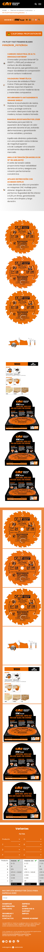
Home (4, 10)
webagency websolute (12, 947)
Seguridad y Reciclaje (7, 914)
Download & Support (28, 910)
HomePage (7, 904)
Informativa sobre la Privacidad (9, 935)
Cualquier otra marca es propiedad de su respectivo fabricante (16, 934)
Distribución (8, 906)
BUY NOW (14, 884)
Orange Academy (30, 918)
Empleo (25, 913)
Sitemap (27, 935)
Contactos (7, 918)
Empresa (26, 904)
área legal (7, 909)
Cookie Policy (20, 935)
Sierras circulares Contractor (22, 10)
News (24, 906)
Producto (6, 839)
